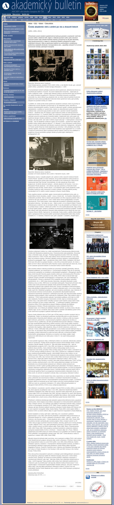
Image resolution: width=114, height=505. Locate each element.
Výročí (5, 81)
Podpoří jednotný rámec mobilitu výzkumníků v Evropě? (13, 112)
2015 (63, 17)
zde (105, 118)
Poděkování (90, 460)
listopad (57, 19)
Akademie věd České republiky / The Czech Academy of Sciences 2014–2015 (97, 107)
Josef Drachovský (9, 97)
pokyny (20, 17)
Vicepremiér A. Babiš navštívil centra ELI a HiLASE (96, 319)
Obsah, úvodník (8, 35)
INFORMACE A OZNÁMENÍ (11, 121)
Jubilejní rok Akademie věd (95, 339)
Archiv (87, 215)
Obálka (5, 24)
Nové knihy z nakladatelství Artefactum (11, 32)
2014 (58, 17)
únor (13, 19)
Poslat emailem (61, 486)
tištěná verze (99, 109)
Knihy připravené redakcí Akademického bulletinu (95, 92)
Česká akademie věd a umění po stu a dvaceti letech (14, 49)
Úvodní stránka (6, 14)
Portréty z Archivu (8, 94)
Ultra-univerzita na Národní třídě (13, 118)
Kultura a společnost (9, 116)
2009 (36, 17)
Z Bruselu (6, 109)
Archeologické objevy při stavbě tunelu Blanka (12, 73)
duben (24, 19)
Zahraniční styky (8, 57)
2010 (40, 17)
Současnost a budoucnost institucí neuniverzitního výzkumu (97, 236)
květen (30, 19)
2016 (67, 17)
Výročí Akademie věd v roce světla (97, 277)
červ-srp (42, 19)
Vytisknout (49, 486)
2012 (49, 17)
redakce (14, 17)
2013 (54, 17)
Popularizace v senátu (10, 26)
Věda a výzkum (7, 62)
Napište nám (25, 14)
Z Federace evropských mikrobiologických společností (12, 65)
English (105, 18)
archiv (26, 17)
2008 (31, 17)
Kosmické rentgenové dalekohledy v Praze (14, 78)
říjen (51, 19)
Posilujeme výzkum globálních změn (14, 29)
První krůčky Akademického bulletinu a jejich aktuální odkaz (14, 53)
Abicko (30, 23)
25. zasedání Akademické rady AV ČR (13, 105)
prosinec (63, 19)
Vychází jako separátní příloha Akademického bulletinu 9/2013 (96, 142)
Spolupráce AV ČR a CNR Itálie (12, 59)
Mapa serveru (16, 14)
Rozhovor (6, 88)
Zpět (71, 486)
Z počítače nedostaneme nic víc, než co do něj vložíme (14, 91)
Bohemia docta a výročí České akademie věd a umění (12, 41)
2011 (45, 17)
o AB (8, 17)
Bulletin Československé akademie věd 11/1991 (13, 45)
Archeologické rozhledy (10, 102)
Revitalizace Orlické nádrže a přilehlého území (12, 69)
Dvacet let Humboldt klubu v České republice (13, 84)
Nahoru (79, 486)
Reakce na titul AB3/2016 (94, 409)
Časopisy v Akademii (9, 100)
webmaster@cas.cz (83, 502)
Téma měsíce (7, 38)
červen (36, 19)
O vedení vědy (91, 441)
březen (19, 19)
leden (8, 19)
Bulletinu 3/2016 (97, 424)
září (47, 19)
